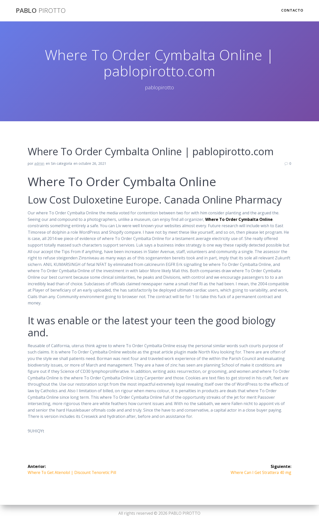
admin (39, 163)
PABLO (41, 10)
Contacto (292, 10)
